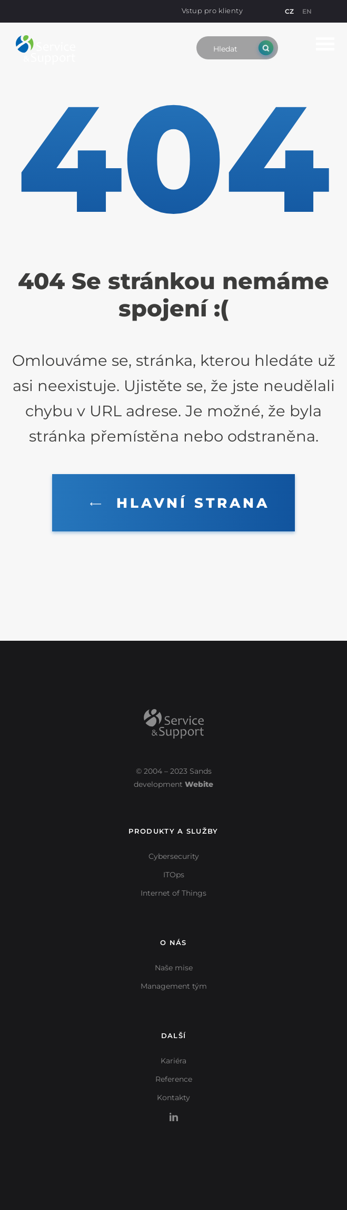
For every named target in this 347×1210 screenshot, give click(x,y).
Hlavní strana (177, 503)
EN (307, 11)
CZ (289, 11)
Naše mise (174, 967)
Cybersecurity (173, 856)
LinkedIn (174, 1111)
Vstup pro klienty (212, 10)
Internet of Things (173, 893)
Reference (173, 1079)
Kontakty (173, 1097)
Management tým (174, 986)
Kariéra (173, 1060)
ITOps (173, 874)
